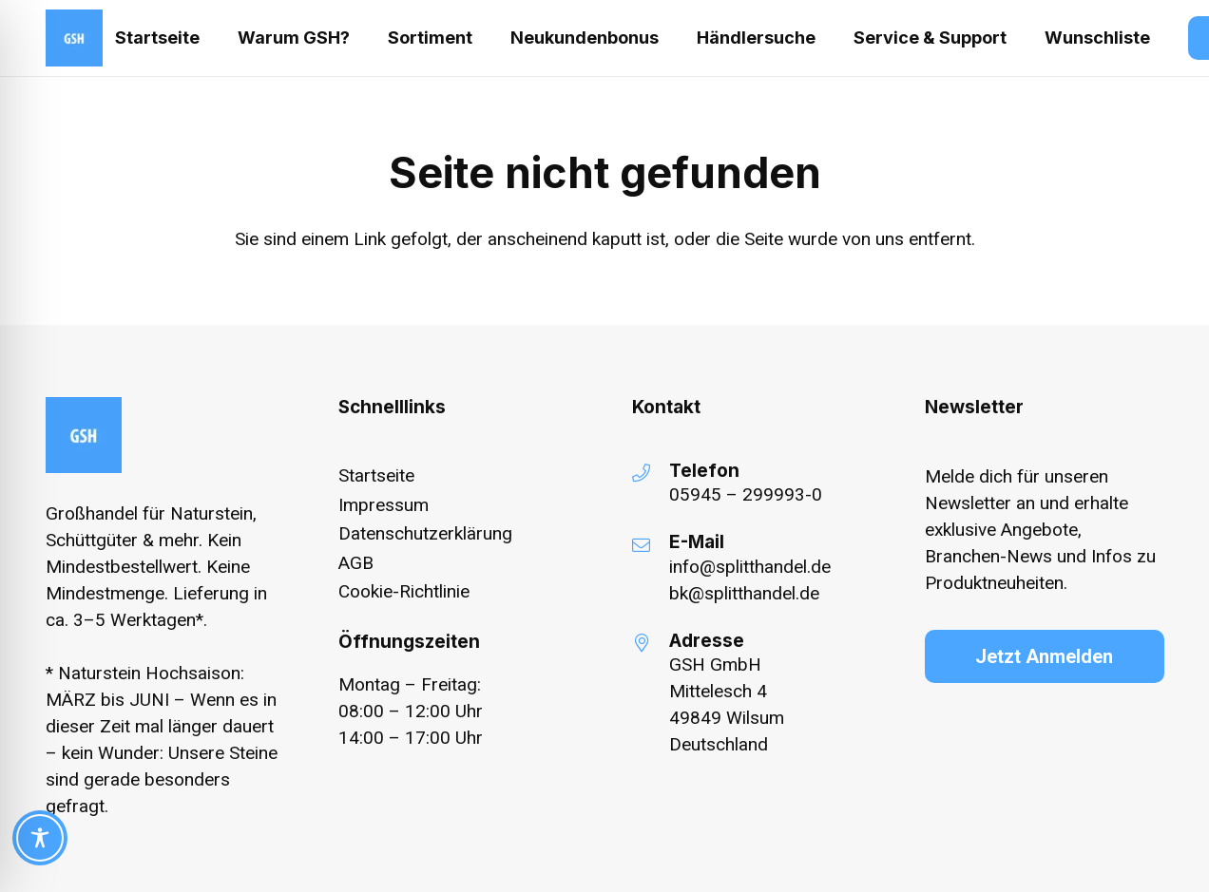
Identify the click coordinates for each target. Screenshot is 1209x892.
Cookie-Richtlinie (404, 591)
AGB (356, 563)
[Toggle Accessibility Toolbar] (40, 838)
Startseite (376, 475)
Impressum (383, 505)
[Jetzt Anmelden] (1044, 656)
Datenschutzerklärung (425, 533)
